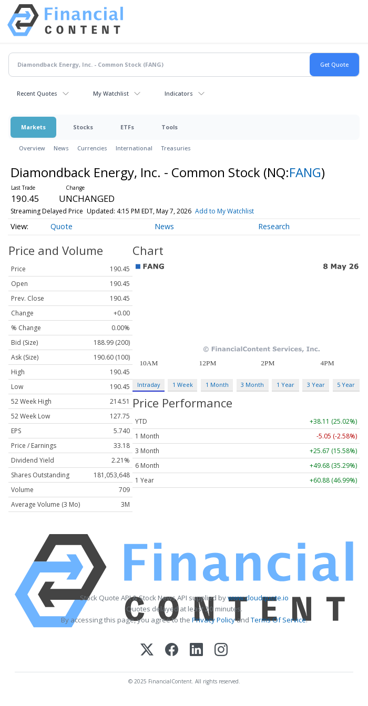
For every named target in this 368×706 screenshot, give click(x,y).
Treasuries (176, 148)
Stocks (83, 127)
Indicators (179, 93)
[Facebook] (171, 650)
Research (274, 226)
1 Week (182, 384)
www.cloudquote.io (258, 597)
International (134, 148)
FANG (305, 172)
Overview (32, 148)
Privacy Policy (213, 620)
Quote (61, 226)
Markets (33, 127)
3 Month (252, 384)
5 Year (346, 384)
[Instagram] (221, 650)
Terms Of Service (278, 620)
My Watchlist (111, 93)
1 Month (217, 384)
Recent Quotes (37, 93)
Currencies (92, 148)
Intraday (148, 384)
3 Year (316, 384)
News (61, 148)
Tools (169, 127)
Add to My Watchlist (224, 211)
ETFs (127, 127)
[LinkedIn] (196, 650)
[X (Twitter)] (147, 650)
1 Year (285, 384)
